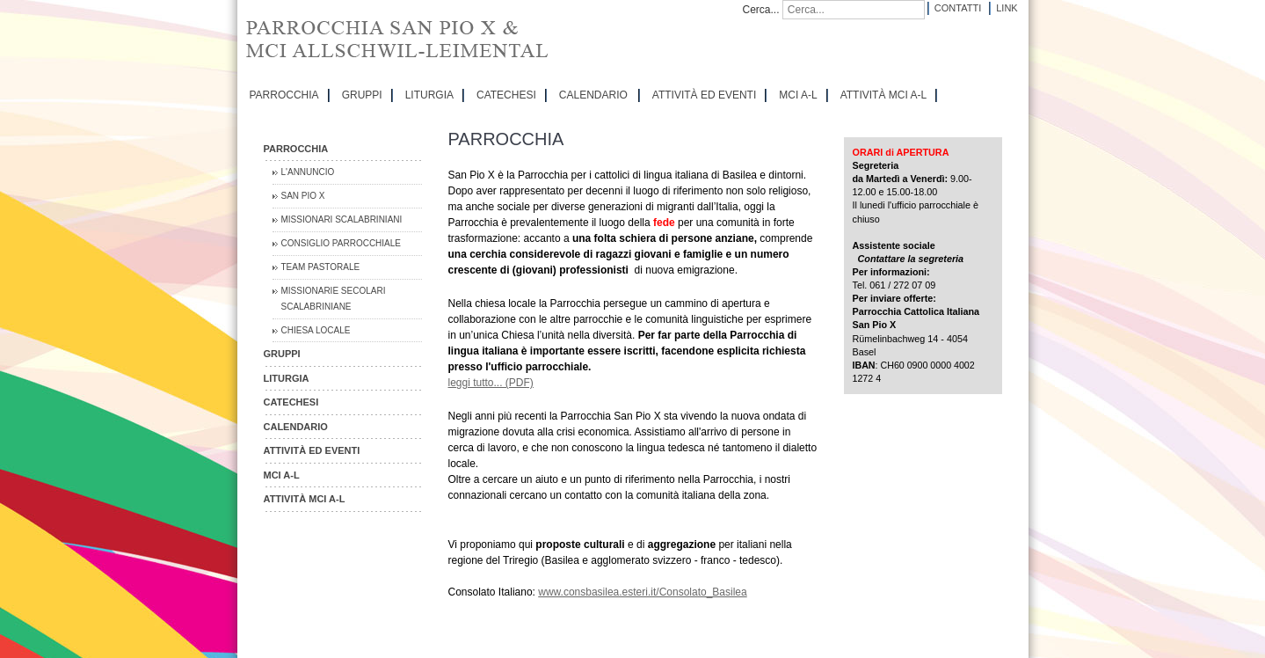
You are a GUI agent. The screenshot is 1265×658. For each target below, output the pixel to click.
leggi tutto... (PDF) (491, 383)
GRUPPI (362, 95)
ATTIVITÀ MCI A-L (883, 95)
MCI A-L (798, 95)
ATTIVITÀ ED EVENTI (704, 95)
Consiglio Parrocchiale (341, 243)
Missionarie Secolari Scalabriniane (333, 298)
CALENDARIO (593, 95)
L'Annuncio (308, 172)
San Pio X (303, 196)
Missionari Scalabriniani (342, 219)
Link (1006, 8)
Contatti (957, 8)
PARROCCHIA (284, 95)
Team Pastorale (320, 267)
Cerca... (761, 10)
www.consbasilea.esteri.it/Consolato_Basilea (642, 592)
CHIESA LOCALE (316, 330)
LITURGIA (429, 95)
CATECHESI (506, 95)
